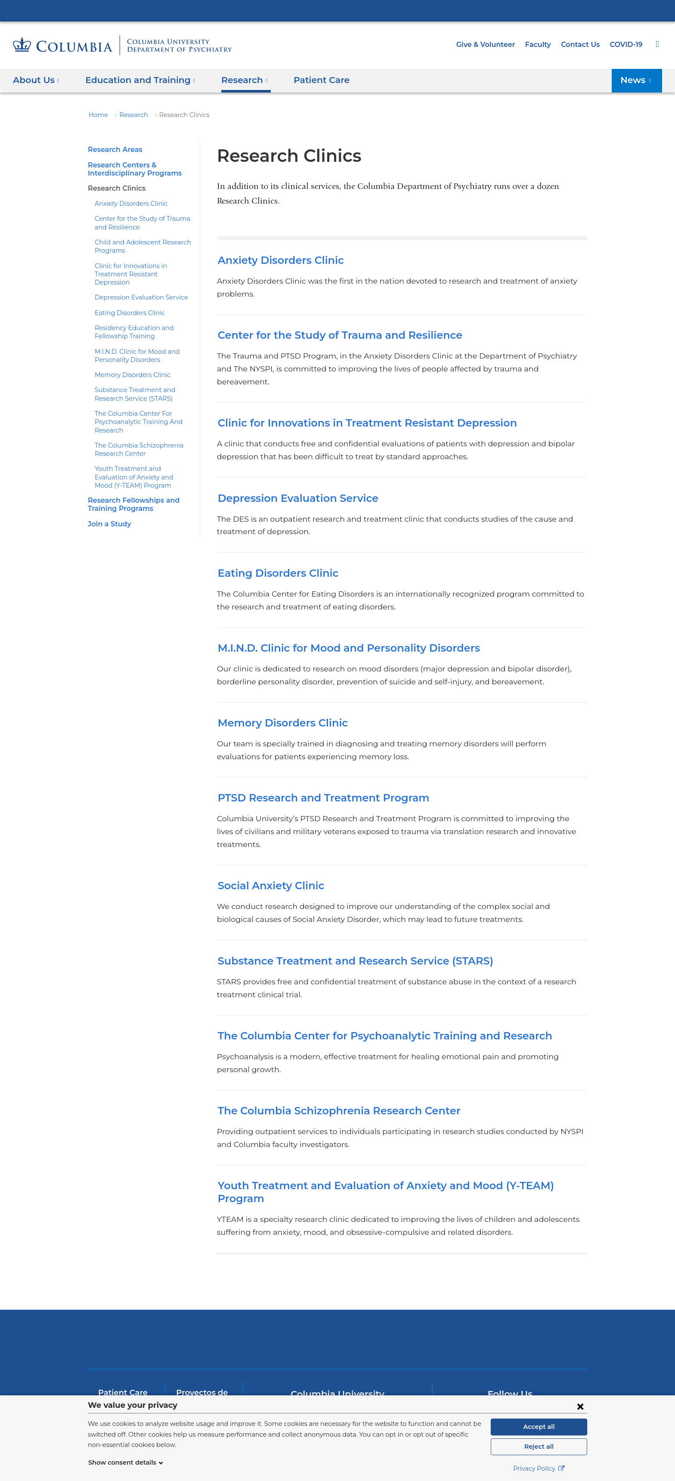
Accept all (539, 1426)
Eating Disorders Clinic (126, 304)
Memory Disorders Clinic (128, 366)
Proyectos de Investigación (201, 1333)
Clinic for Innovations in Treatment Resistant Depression (357, 397)
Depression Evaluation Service (137, 289)
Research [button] (233, 80)
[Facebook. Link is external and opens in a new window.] (456, 1352)
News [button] (638, 80)
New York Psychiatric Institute (399, 1276)
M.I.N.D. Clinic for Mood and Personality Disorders (341, 622)
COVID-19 (627, 44)
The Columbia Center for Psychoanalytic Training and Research (374, 997)
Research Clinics (115, 188)
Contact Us (582, 44)
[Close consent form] (580, 1406)
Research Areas (113, 149)
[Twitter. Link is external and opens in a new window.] (483, 1352)
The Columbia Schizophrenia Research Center (331, 1059)
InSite (108, 1386)
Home (97, 114)
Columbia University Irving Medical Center (337, 10)
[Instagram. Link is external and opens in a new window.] (565, 1352)
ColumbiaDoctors (523, 1274)
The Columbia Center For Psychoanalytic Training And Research (133, 414)
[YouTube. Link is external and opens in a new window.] (510, 1352)
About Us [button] (36, 80)
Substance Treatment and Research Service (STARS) (347, 922)
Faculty (542, 44)
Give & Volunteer (492, 44)
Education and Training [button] (135, 80)
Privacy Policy (539, 1468)
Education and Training (125, 1366)
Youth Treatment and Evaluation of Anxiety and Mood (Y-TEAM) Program (142, 469)
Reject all (538, 1446)
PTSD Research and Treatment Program (316, 772)
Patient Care (305, 80)
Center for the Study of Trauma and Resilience (331, 322)
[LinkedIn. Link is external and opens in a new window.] (538, 1352)
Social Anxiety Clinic (268, 847)
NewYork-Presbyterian (275, 1280)
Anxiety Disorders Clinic (127, 203)
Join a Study (108, 515)
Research (130, 114)
